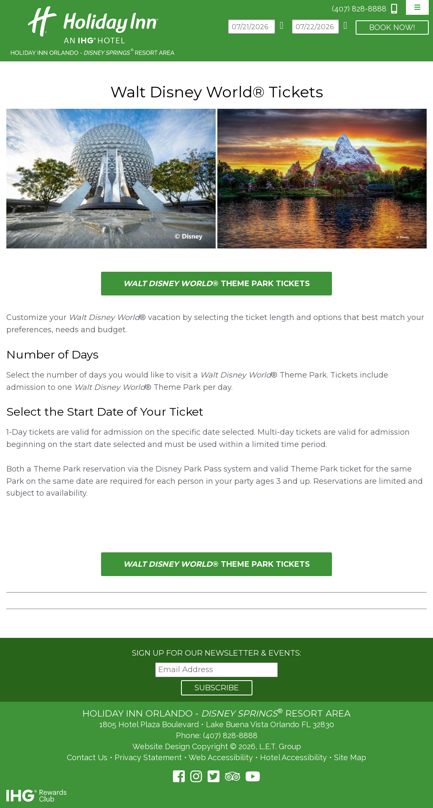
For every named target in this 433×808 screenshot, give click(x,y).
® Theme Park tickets (216, 283)
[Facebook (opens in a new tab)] (179, 776)
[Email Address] (216, 669)
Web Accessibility (221, 757)
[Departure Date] (315, 26)
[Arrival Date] (251, 26)
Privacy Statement (148, 757)
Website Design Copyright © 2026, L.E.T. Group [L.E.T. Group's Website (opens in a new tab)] (216, 746)
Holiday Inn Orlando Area (93, 30)
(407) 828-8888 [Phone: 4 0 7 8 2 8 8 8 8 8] (359, 8)
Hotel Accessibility (293, 757)
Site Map (350, 757)
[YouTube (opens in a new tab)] (252, 776)
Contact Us (87, 757)
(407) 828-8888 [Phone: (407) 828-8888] (230, 735)
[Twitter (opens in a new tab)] (213, 776)
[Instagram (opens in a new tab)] (196, 776)
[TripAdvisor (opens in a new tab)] (232, 776)
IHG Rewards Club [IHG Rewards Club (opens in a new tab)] (36, 795)
